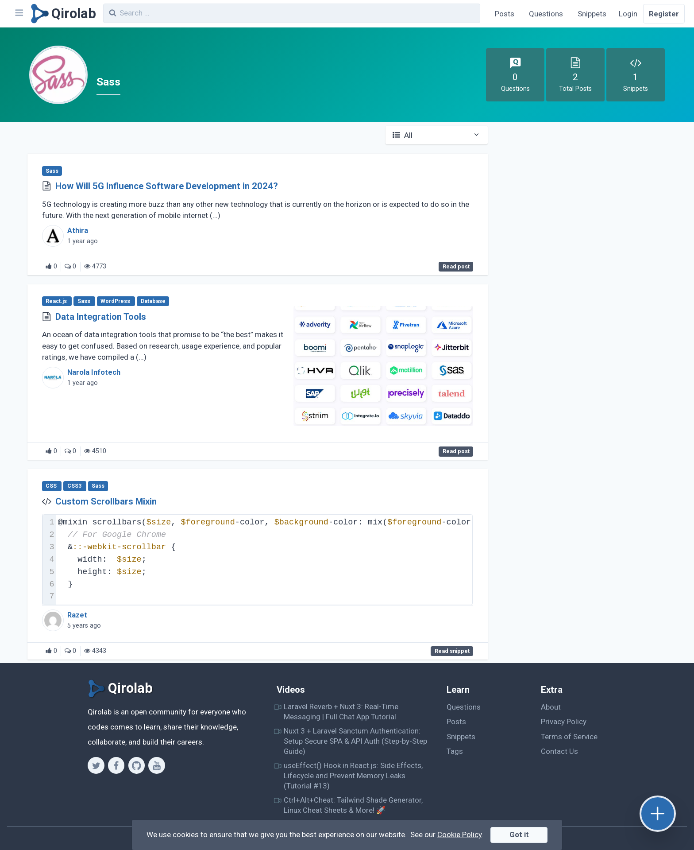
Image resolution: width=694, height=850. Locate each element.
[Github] (136, 765)
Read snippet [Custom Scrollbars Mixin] (452, 651)
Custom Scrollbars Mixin (106, 501)
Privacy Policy (563, 721)
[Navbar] (18, 14)
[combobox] (291, 13)
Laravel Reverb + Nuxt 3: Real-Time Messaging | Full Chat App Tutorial (341, 711)
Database (153, 301)
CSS (52, 486)
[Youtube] (156, 765)
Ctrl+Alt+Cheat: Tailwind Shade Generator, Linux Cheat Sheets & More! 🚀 (353, 805)
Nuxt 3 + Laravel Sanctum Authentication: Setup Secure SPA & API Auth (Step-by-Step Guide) (355, 741)
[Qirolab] (61, 14)
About (551, 707)
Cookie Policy (459, 834)
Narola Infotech (93, 372)
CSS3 (75, 486)
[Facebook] (116, 765)
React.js (57, 301)
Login (628, 13)
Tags (455, 751)
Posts (504, 13)
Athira (77, 230)
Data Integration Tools (100, 316)
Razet (77, 615)
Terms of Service (569, 736)
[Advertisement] (586, 192)
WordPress (115, 301)
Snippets (592, 13)
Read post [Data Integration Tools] (456, 451)
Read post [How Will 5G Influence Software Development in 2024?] (456, 267)
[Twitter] (96, 765)
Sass (52, 171)
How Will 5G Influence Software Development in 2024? (166, 186)
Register (664, 13)
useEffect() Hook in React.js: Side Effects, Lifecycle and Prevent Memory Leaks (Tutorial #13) (353, 776)
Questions (546, 13)
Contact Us (559, 751)
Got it (519, 834)
